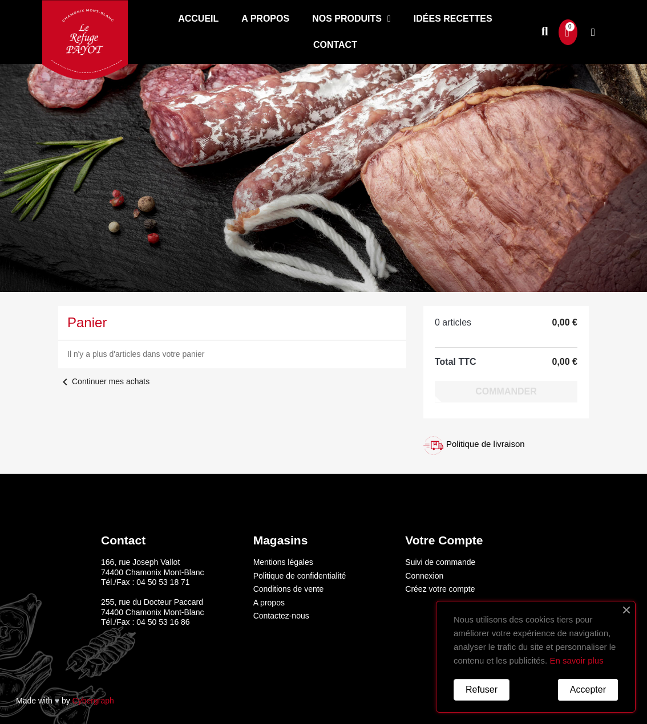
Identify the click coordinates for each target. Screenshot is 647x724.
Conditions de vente (288, 588)
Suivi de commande (440, 562)
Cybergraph (93, 700)
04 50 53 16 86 (162, 622)
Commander (506, 391)
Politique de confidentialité (299, 575)
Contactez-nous (281, 615)
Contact (335, 45)
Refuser (482, 689)
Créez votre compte (440, 588)
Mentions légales (283, 562)
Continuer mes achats (103, 381)
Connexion (424, 575)
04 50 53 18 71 (162, 582)
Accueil (198, 18)
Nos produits (351, 19)
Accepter (588, 689)
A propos (265, 18)
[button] (544, 32)
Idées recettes (453, 18)
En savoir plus (576, 660)
